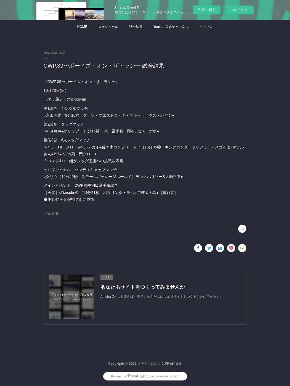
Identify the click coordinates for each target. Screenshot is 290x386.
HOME (82, 27)
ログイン (240, 10)
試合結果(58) (52, 213)
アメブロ (206, 27)
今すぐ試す (207, 9)
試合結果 (135, 27)
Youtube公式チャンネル (171, 27)
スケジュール (108, 27)
